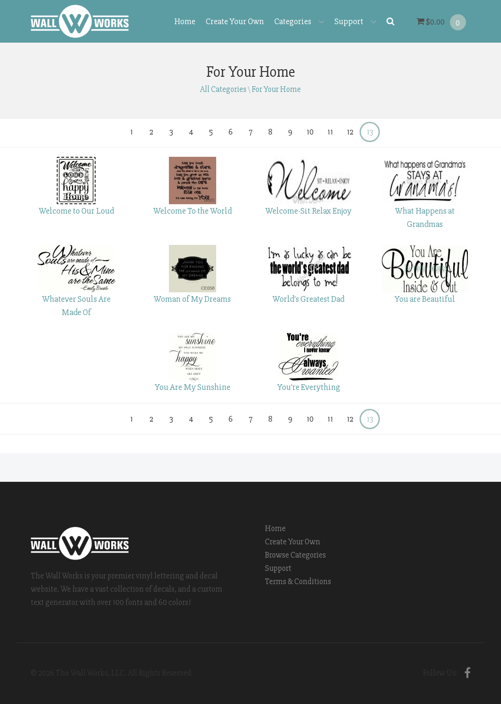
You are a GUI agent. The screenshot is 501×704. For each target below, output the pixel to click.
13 (370, 132)
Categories (299, 21)
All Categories (223, 89)
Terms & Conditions (298, 582)
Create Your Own (235, 21)
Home (184, 21)
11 (330, 132)
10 (310, 132)
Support (355, 21)
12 (350, 132)
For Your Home (276, 89)
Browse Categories (295, 555)
